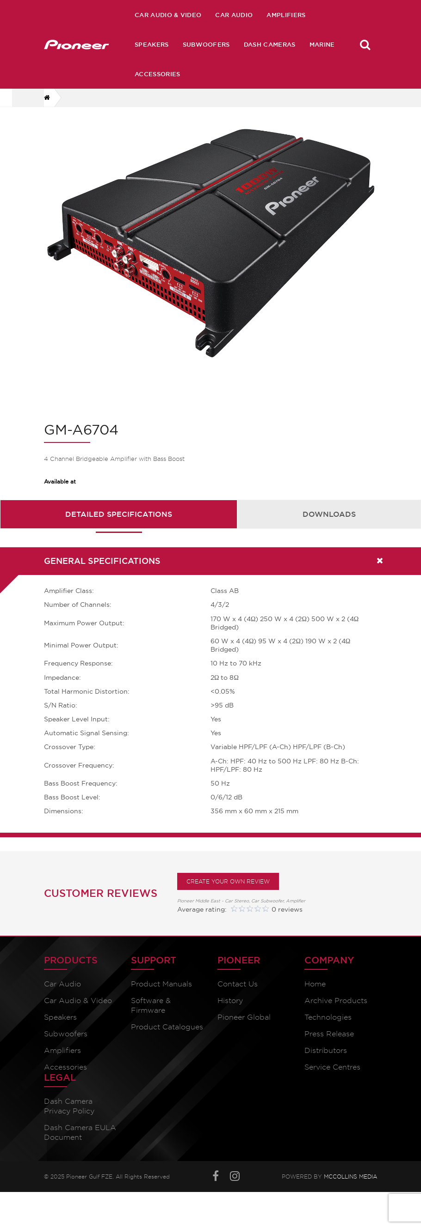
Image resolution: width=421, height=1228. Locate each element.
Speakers (152, 44)
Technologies (328, 1024)
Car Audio (234, 15)
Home (315, 990)
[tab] (118, 520)
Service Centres (332, 1073)
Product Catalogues (167, 1033)
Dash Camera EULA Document (80, 1139)
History (230, 1007)
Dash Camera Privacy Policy (69, 1112)
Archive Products (335, 1007)
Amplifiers (285, 15)
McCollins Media (350, 1183)
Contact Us (237, 990)
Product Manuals (161, 990)
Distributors (325, 1057)
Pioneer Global (244, 1024)
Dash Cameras (270, 44)
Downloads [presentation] (329, 520)
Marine (322, 44)
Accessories (157, 74)
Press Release (329, 1040)
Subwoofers (206, 44)
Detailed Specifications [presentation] (118, 520)
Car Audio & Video (168, 15)
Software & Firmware (151, 1012)
